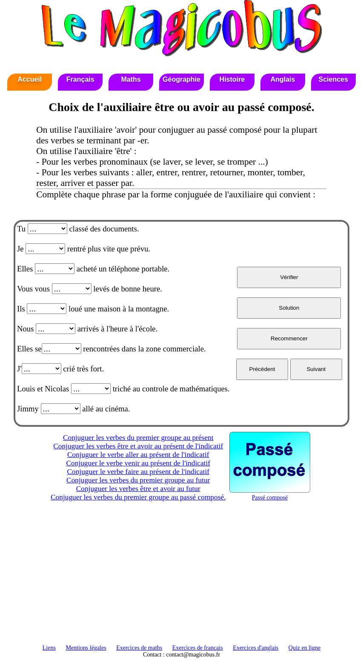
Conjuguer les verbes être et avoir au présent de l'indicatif (138, 446)
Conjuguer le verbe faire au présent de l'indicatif (138, 472)
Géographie (181, 79)
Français (80, 79)
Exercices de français (197, 648)
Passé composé (269, 494)
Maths (130, 79)
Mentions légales (86, 648)
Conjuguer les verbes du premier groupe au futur (138, 480)
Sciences (333, 79)
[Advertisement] (181, 576)
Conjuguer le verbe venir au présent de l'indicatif (138, 463)
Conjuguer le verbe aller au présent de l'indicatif (138, 455)
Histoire (232, 79)
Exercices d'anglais (255, 648)
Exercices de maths (139, 648)
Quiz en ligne (304, 648)
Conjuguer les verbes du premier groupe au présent (138, 438)
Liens (49, 648)
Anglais (282, 79)
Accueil (29, 79)
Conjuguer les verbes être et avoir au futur (138, 489)
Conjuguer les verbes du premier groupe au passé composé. (138, 497)
